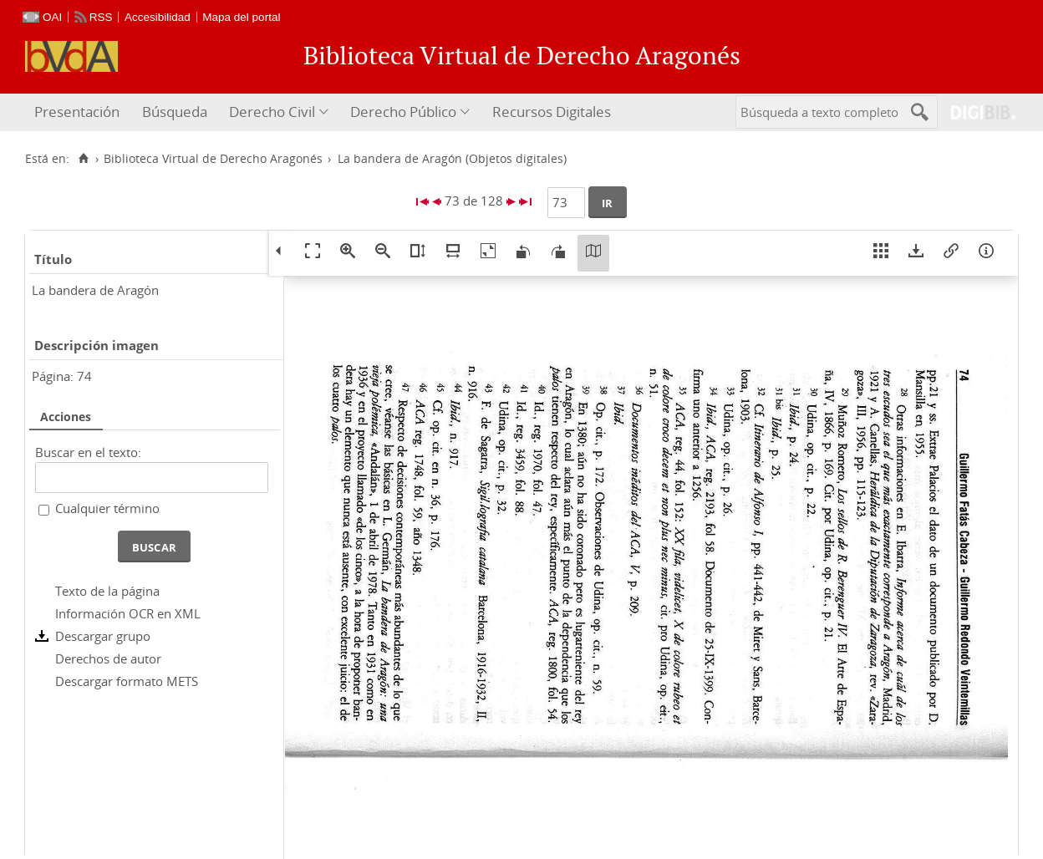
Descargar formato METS (126, 681)
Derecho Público (403, 111)
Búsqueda (174, 111)
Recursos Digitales (551, 111)
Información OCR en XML (128, 613)
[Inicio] (83, 159)
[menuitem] (79, 112)
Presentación (77, 111)
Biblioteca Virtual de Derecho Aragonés (213, 158)
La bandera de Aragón (95, 290)
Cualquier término (107, 508)
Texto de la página (107, 590)
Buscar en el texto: (88, 452)
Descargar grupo (102, 636)
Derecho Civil (272, 111)
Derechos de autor (108, 658)
